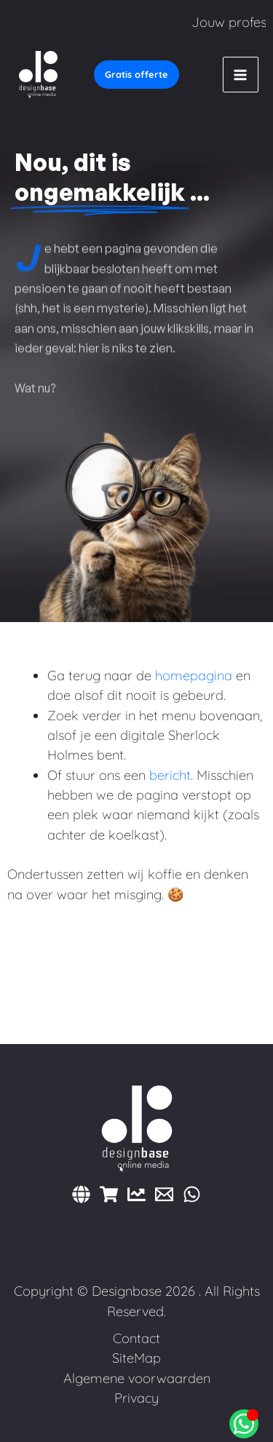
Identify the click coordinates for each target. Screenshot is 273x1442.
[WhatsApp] (191, 1194)
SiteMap (136, 1358)
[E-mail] (164, 1194)
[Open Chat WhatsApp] (243, 1423)
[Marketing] (136, 1194)
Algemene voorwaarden (136, 1378)
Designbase (127, 1291)
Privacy (136, 1398)
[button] (136, 74)
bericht (170, 775)
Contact (136, 1338)
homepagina (193, 675)
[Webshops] (108, 1194)
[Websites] (81, 1194)
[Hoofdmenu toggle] (240, 74)
